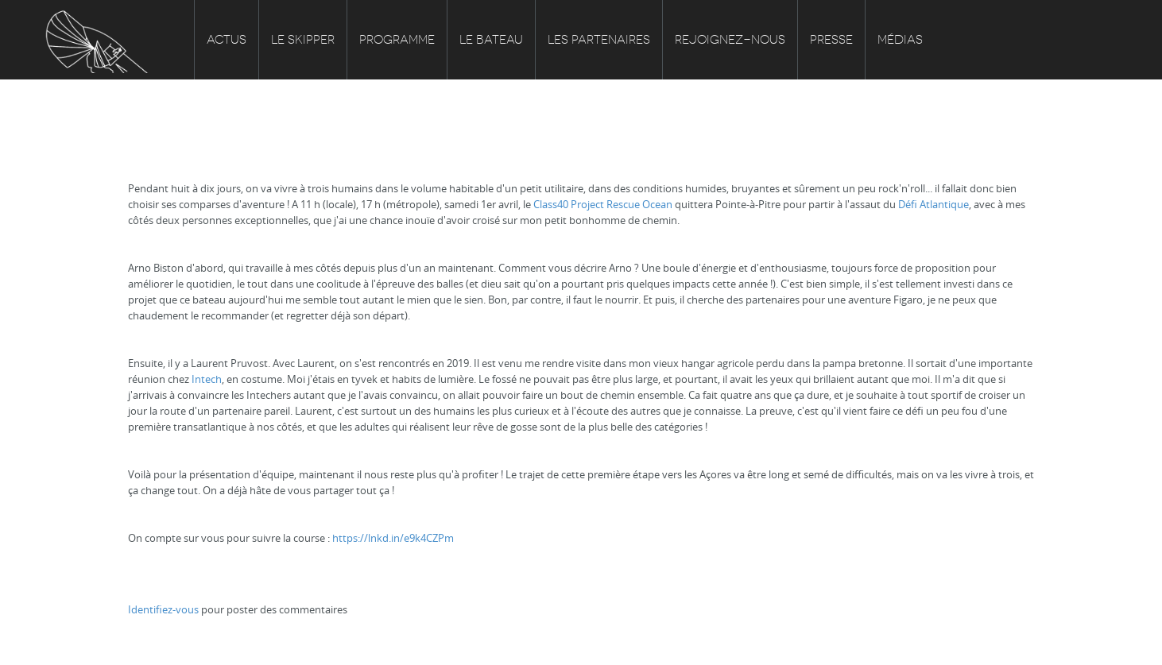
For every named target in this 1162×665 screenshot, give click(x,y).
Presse (831, 40)
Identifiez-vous (163, 609)
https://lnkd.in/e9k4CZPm (393, 538)
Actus (226, 40)
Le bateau (491, 40)
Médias (900, 40)
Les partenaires (599, 40)
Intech (207, 379)
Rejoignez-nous (730, 40)
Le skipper (303, 40)
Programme (397, 40)
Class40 (550, 204)
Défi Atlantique (933, 204)
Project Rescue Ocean (621, 204)
